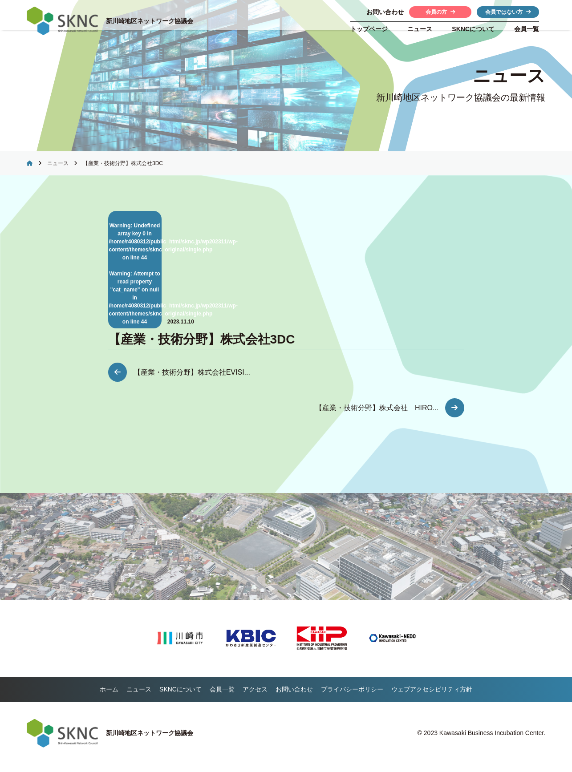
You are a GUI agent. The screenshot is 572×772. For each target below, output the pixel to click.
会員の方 (440, 12)
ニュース (419, 28)
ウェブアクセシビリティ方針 (431, 696)
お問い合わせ (294, 696)
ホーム (109, 696)
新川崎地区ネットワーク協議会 (152, 20)
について (473, 28)
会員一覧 (526, 28)
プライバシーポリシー (352, 696)
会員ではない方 (508, 12)
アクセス (255, 696)
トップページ (369, 28)
